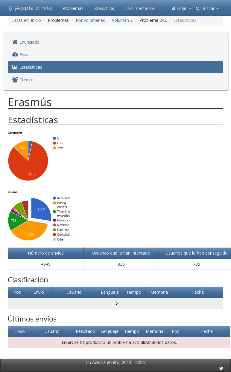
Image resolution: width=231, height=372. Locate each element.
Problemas (73, 8)
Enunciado (25, 42)
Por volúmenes (90, 20)
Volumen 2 (122, 20)
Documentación (139, 8)
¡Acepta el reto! (31, 7)
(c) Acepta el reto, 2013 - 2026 (115, 362)
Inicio (36, 20)
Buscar (207, 8)
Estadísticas (103, 8)
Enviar (21, 54)
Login (182, 8)
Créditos (24, 79)
